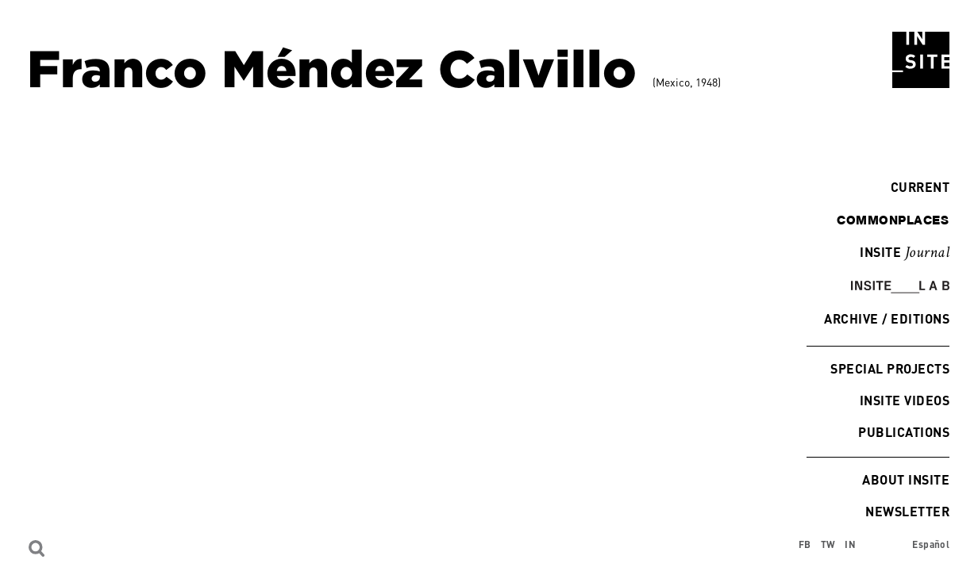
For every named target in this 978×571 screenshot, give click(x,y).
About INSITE (905, 479)
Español (930, 544)
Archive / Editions (886, 318)
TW (828, 544)
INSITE (904, 253)
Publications (903, 431)
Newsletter (907, 511)
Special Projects (889, 368)
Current (915, 186)
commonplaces (893, 220)
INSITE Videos (904, 400)
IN (850, 544)
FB (805, 544)
